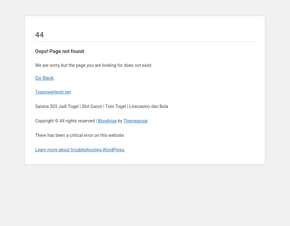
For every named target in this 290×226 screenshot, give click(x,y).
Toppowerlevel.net (53, 91)
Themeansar (135, 120)
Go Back (44, 78)
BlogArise (107, 120)
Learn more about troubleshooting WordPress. (80, 149)
